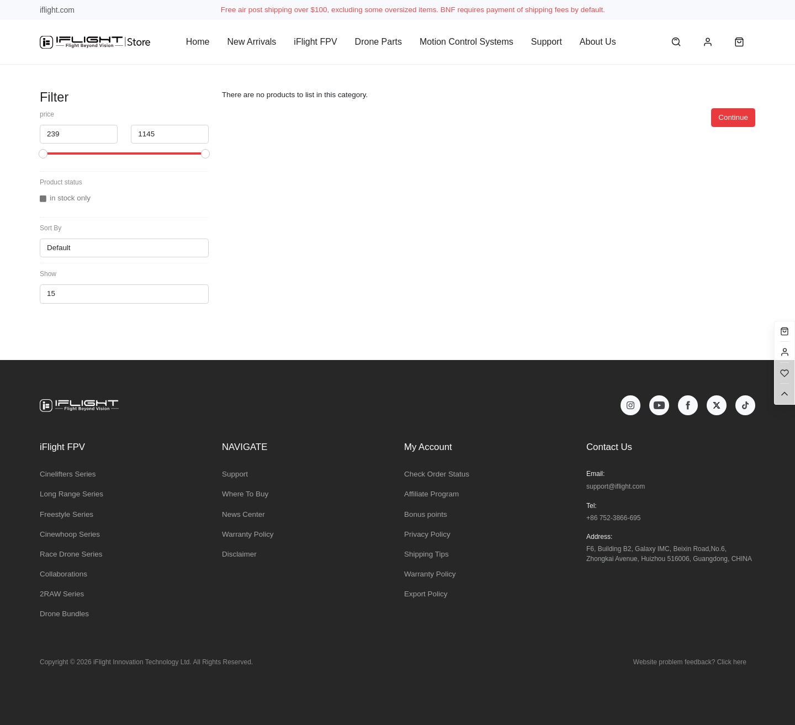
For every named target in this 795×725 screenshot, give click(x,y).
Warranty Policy (248, 534)
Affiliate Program (431, 494)
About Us (598, 41)
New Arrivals (251, 41)
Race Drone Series (71, 554)
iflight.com (57, 10)
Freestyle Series (66, 514)
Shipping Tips (426, 554)
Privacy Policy (427, 534)
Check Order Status (436, 474)
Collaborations (63, 574)
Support (546, 41)
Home (198, 41)
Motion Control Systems (466, 41)
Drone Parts (378, 41)
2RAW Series (62, 594)
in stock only (70, 198)
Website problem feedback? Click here (689, 662)
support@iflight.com (615, 486)
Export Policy (425, 594)
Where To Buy (245, 494)
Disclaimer (239, 554)
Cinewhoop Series (70, 534)
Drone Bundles (64, 614)
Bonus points (425, 514)
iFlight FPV (315, 41)
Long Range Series (71, 494)
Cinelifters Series (68, 474)
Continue (733, 117)
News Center (243, 514)
